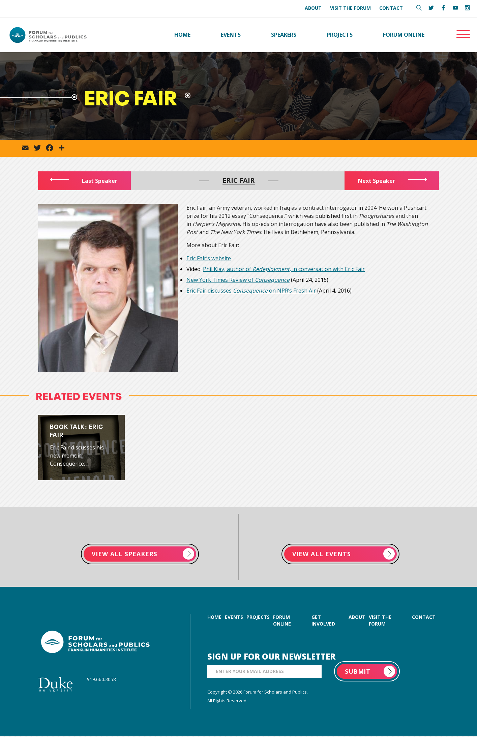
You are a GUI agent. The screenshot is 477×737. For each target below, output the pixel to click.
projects (258, 618)
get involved (323, 621)
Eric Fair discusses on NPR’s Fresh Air (251, 291)
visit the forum (380, 621)
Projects (340, 35)
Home (182, 35)
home (214, 618)
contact (424, 618)
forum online (282, 621)
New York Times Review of (238, 280)
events (234, 618)
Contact (391, 8)
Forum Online (403, 35)
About (313, 8)
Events (231, 35)
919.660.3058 (101, 680)
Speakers (283, 35)
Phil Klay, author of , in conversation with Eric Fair (284, 269)
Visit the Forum (350, 8)
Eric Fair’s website (208, 259)
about (357, 618)
